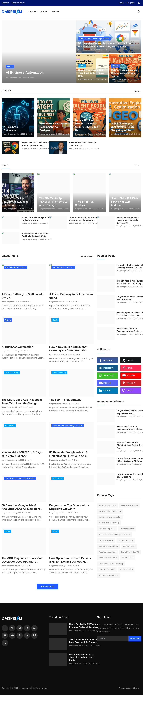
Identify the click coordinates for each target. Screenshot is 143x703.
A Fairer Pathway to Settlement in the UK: (23, 296)
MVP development (107, 528)
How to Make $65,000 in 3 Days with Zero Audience (124, 202)
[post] (39, 51)
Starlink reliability (125, 540)
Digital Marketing (106, 540)
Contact (5, 3)
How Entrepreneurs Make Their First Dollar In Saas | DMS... (36, 234)
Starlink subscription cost (110, 511)
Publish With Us (18, 3)
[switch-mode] (139, 3)
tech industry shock (107, 505)
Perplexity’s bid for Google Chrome (114, 534)
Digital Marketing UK (130, 552)
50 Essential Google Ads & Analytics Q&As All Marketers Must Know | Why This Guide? (105, 45)
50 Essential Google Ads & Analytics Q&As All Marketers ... (22, 507)
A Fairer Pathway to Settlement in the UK (71, 296)
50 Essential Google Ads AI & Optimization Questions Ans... (68, 454)
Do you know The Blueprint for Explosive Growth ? (35, 218)
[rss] (5, 643)
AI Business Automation (11, 129)
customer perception (108, 546)
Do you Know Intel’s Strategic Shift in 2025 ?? (82, 144)
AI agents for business (108, 575)
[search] (138, 11)
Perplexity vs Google (108, 557)
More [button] (137, 91)
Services (32, 12)
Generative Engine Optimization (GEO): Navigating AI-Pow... (122, 127)
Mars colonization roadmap (111, 563)
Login (121, 3)
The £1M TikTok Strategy (84, 203)
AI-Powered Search (129, 505)
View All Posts (86, 256)
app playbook (129, 546)
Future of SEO (127, 557)
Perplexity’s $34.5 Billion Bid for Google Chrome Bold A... (36, 144)
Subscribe (135, 638)
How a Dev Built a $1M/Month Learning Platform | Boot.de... (16, 202)
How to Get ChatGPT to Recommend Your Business (53, 127)
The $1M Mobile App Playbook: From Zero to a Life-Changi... (53, 202)
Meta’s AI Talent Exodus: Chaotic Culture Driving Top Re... (86, 125)
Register (130, 3)
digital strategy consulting (110, 517)
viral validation (126, 569)
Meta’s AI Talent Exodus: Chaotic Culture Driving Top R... (124, 73)
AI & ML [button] (44, 12)
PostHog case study (107, 552)
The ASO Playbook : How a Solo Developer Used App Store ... (83, 218)
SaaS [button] (55, 12)
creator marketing (107, 569)
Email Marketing (127, 528)
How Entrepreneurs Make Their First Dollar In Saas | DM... (91, 73)
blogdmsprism (12, 77)
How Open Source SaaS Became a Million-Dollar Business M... (70, 560)
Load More (47, 586)
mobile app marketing (109, 523)
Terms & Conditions (129, 688)
